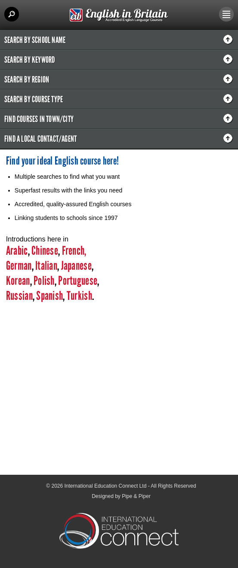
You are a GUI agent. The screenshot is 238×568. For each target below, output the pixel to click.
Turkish (79, 295)
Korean (18, 280)
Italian (46, 265)
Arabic (17, 250)
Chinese (44, 250)
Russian (19, 295)
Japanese (76, 265)
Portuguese (76, 280)
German (19, 265)
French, (74, 250)
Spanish (48, 295)
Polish (44, 280)
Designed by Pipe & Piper (121, 496)
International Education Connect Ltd (106, 486)
